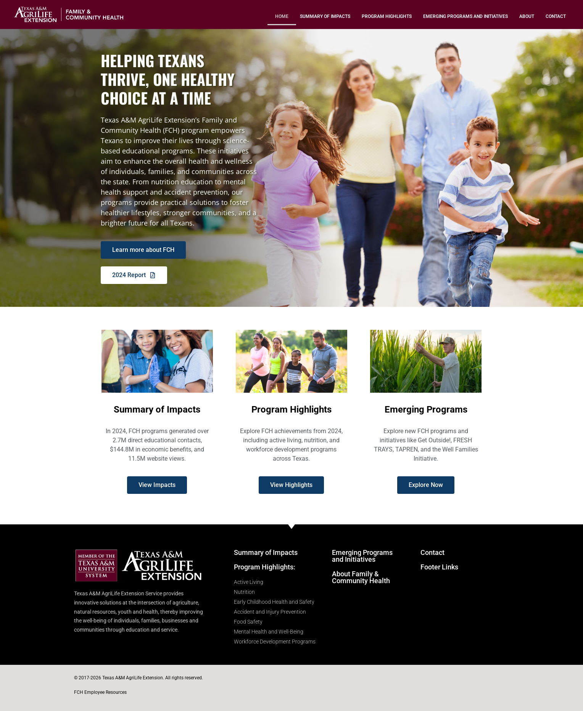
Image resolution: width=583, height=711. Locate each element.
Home (281, 16)
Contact (556, 16)
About (526, 16)
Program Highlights (387, 16)
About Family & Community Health (361, 577)
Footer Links (439, 567)
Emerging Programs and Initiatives (465, 16)
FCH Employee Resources (100, 692)
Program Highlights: (264, 567)
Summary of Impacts (325, 16)
